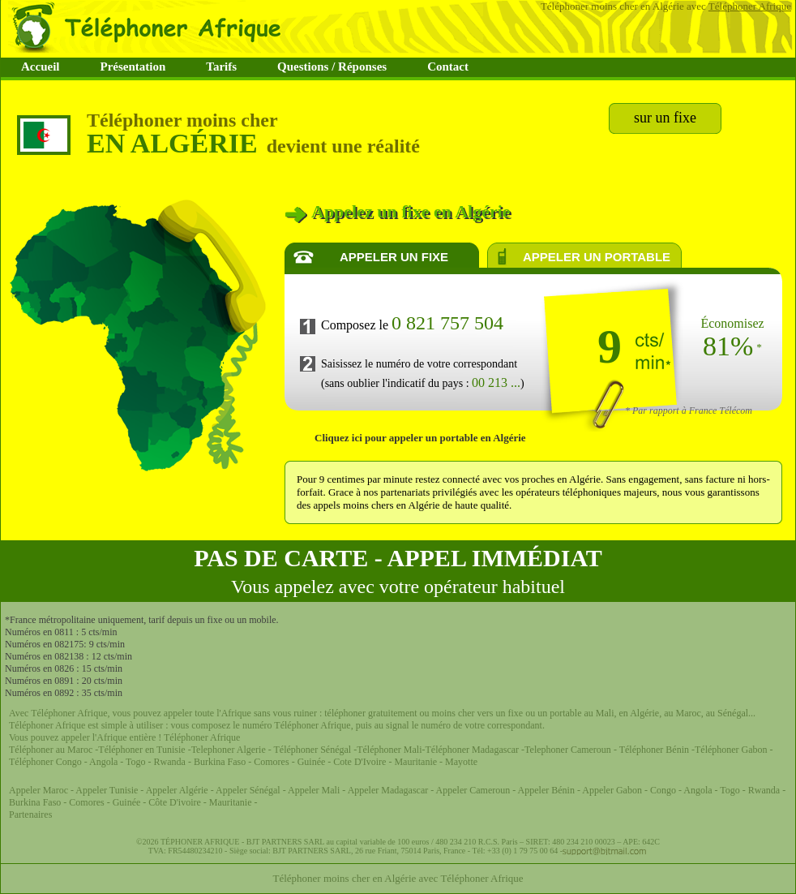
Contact (448, 66)
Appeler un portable (596, 257)
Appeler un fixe (394, 257)
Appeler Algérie (177, 790)
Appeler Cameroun (474, 790)
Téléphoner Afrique (749, 6)
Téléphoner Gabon (732, 749)
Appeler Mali (314, 790)
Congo (664, 790)
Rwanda (171, 761)
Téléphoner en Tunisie (141, 749)
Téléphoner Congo (45, 761)
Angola (103, 761)
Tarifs (221, 66)
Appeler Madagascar (388, 790)
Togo (135, 761)
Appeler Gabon (612, 790)
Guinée (311, 761)
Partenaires (30, 814)
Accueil (40, 66)
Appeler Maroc (40, 790)
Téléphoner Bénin (654, 749)
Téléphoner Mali (389, 749)
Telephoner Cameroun (569, 749)
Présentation (132, 66)
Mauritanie (414, 761)
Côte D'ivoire (174, 802)
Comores (271, 761)
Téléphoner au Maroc (50, 749)
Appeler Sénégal (249, 790)
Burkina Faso (220, 761)
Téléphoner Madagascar (473, 749)
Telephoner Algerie (228, 749)
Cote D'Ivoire (360, 761)
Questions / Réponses (332, 66)
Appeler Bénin (547, 790)
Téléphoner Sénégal (313, 749)
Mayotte (461, 761)
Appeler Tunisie (106, 790)
